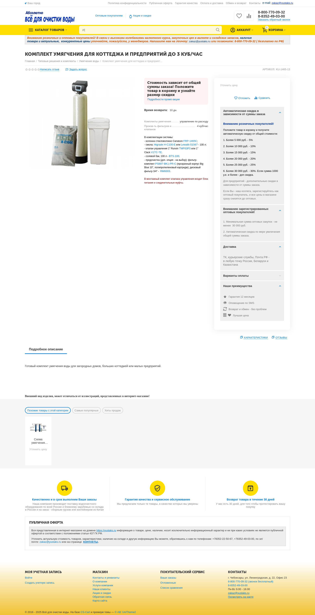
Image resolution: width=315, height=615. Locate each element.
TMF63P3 (184, 148)
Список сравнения (171, 587)
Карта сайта (100, 600)
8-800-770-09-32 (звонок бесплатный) (250, 581)
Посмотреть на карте (241, 596)
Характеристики (256, 337)
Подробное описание (46, 349)
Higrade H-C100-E (164, 144)
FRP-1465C (190, 140)
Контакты (254, 3)
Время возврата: (156, 110)
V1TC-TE (156, 152)
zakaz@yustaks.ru (50, 541)
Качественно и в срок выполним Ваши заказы (64, 499)
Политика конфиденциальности (127, 3)
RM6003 (165, 171)
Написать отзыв (49, 69)
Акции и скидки (142, 15)
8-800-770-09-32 (271, 12)
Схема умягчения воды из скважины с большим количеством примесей (38, 441)
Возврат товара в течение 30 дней (251, 499)
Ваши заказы (168, 577)
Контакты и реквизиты (106, 577)
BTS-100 (174, 156)
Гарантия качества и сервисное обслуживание (157, 499)
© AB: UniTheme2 (125, 612)
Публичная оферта (160, 3)
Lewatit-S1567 (189, 144)
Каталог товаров (49, 30)
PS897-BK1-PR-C (165, 163)
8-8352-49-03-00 (271, 16)
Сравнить (262, 98)
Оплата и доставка (211, 3)
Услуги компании (103, 585)
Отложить (242, 98)
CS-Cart (85, 612)
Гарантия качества (186, 3)
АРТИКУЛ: (269, 69)
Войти (28, 577)
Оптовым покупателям (109, 15)
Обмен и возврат (236, 3)
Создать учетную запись (39, 582)
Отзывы (281, 337)
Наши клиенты (101, 589)
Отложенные (168, 582)
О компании (100, 581)
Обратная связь (102, 596)
